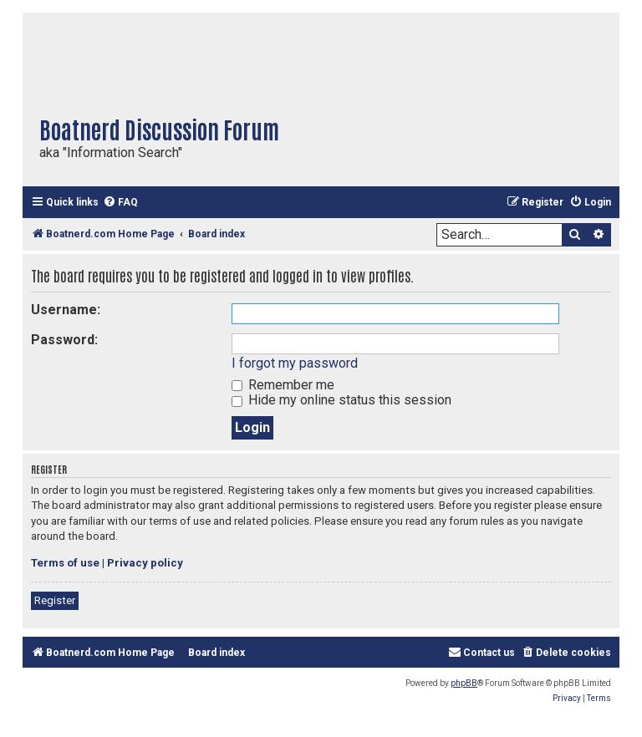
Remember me (283, 385)
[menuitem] (120, 202)
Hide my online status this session (341, 400)
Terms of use (65, 563)
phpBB (464, 683)
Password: (64, 340)
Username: (65, 310)
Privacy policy (145, 563)
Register (54, 600)
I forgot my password (295, 363)
